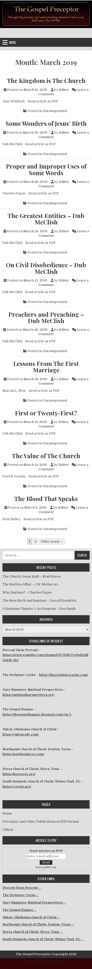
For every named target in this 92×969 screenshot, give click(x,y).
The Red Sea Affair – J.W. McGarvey (30, 584)
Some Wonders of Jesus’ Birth (46, 123)
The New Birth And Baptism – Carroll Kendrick (39, 600)
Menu (12, 42)
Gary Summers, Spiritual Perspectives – (34, 902)
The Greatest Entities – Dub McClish (46, 218)
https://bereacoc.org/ (19, 774)
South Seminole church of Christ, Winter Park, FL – (43, 939)
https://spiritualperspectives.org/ (28, 695)
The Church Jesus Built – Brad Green (31, 576)
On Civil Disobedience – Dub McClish (46, 268)
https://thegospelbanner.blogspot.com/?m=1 (36, 714)
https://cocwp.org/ (16, 786)
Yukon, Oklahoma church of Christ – (31, 917)
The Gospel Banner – (19, 910)
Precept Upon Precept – (21, 888)
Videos (7, 829)
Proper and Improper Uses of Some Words (46, 169)
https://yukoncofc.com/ (20, 734)
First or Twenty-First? (46, 413)
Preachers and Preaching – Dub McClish (46, 317)
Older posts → (52, 541)
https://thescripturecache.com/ (63, 675)
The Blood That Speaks (46, 498)
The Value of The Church (46, 456)
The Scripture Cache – (20, 895)
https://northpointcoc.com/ (23, 754)
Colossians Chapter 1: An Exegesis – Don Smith (39, 608)
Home (7, 813)
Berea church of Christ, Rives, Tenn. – (32, 932)
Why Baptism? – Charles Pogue (27, 592)
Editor (64, 90)
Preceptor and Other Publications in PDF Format (40, 821)
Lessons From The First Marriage (46, 366)
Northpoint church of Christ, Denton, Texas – (38, 924)
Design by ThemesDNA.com (46, 961)
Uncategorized (55, 111)
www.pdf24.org (46, 867)
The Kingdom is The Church (46, 80)
